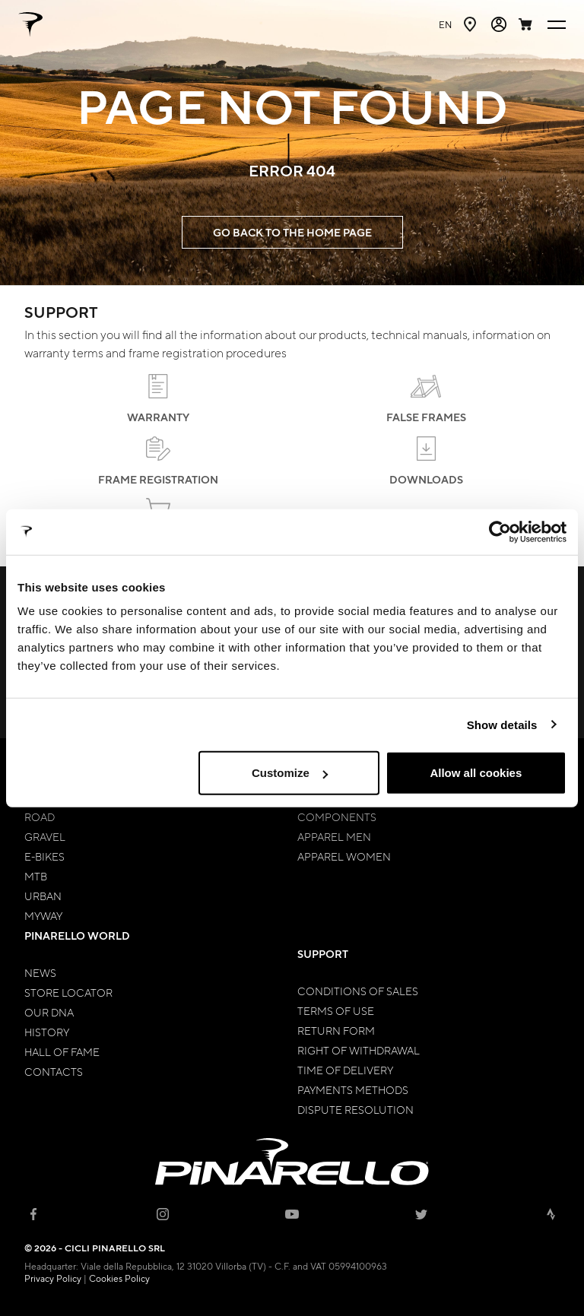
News (40, 972)
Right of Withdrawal (358, 1050)
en (445, 24)
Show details (502, 724)
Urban (43, 895)
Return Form (336, 1030)
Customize (290, 772)
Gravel (44, 836)
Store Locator (68, 992)
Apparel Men (334, 836)
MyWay (43, 915)
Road (39, 816)
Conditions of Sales (357, 990)
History (46, 1032)
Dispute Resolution (355, 1109)
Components (336, 816)
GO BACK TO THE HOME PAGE (292, 232)
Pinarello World (77, 935)
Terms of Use (335, 1010)
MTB (35, 876)
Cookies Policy (119, 1278)
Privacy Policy (52, 1278)
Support (322, 954)
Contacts (53, 1071)
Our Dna (49, 1012)
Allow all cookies (476, 772)
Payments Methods (352, 1089)
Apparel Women (344, 856)
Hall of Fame (62, 1051)
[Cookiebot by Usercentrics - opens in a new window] (500, 531)
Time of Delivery (345, 1070)
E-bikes (44, 856)
